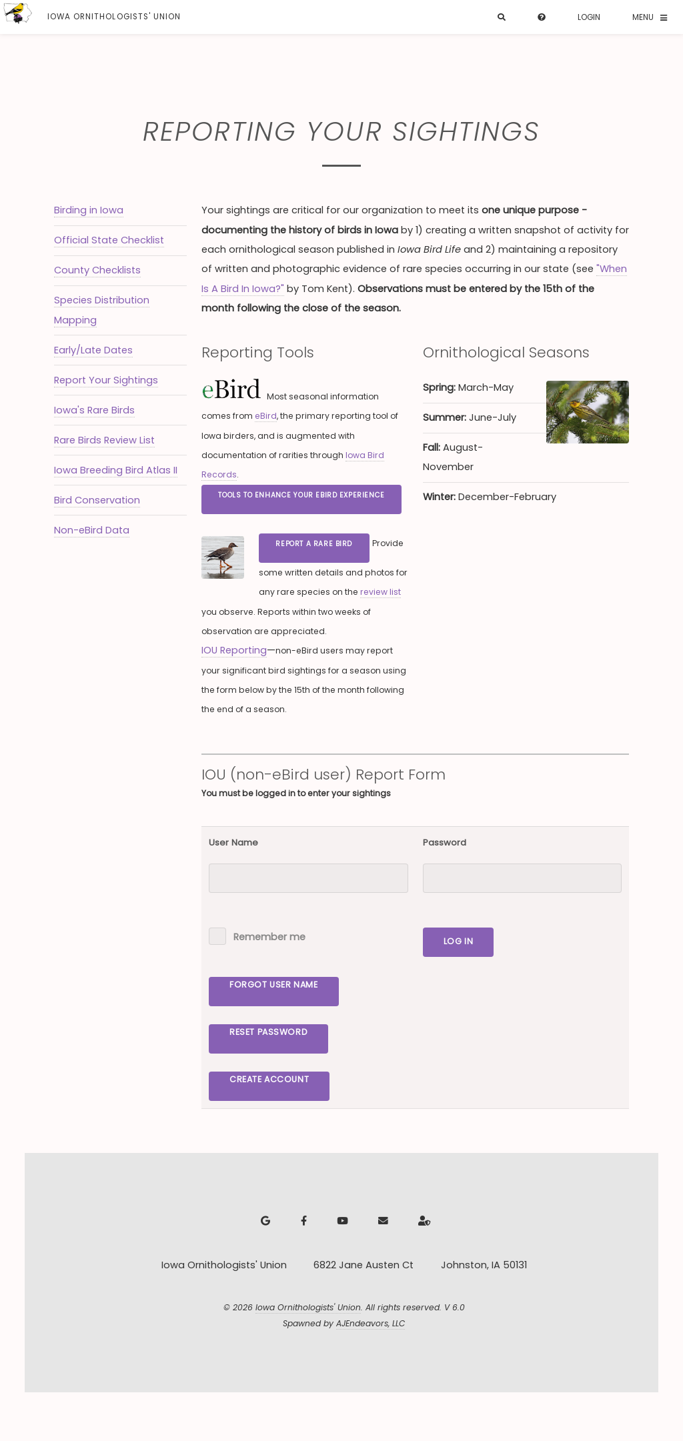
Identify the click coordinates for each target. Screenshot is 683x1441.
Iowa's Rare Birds (94, 410)
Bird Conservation (97, 500)
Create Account (269, 1079)
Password (444, 842)
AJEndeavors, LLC (370, 1323)
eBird (266, 415)
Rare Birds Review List (104, 440)
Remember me (269, 937)
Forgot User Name (273, 984)
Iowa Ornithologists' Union (308, 1307)
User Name (233, 842)
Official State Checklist (109, 240)
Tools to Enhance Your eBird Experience (301, 495)
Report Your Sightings (106, 380)
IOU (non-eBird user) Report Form (323, 774)
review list (380, 591)
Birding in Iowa (88, 210)
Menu (643, 17)
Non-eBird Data (91, 530)
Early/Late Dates (93, 350)
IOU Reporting (234, 650)
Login (589, 17)
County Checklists (97, 270)
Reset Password (268, 1032)
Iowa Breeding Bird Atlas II (115, 470)
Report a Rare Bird (313, 544)
